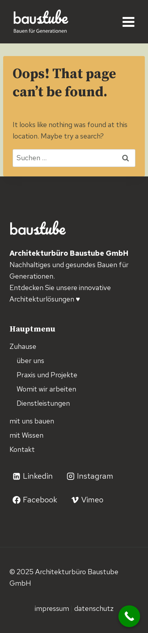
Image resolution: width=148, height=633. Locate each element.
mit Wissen (26, 435)
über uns (30, 360)
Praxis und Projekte (47, 374)
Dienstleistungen (43, 403)
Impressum (53, 608)
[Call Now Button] (129, 616)
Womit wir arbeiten (46, 388)
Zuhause (22, 346)
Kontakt (22, 449)
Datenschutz (94, 608)
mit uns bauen (31, 420)
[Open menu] (128, 22)
